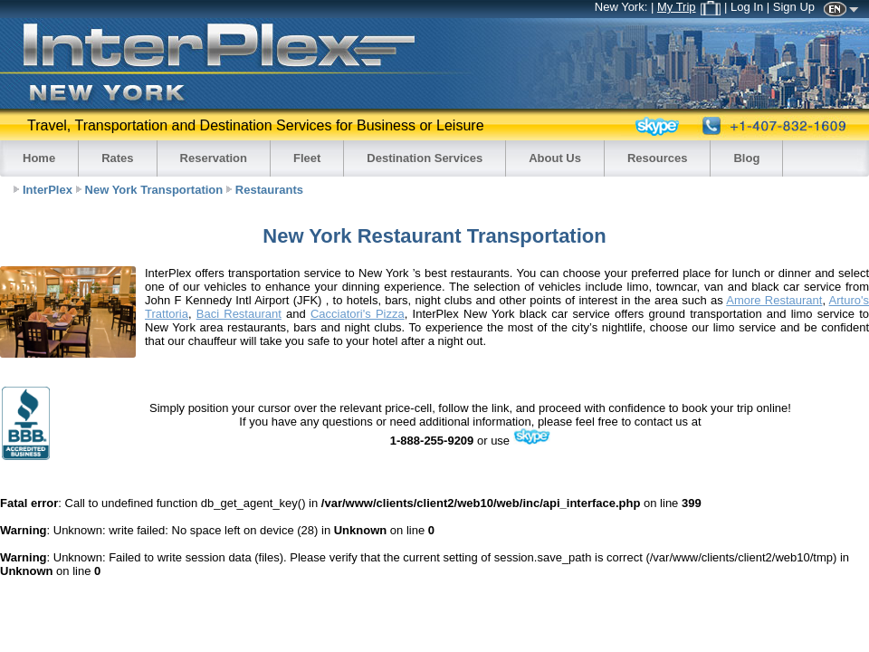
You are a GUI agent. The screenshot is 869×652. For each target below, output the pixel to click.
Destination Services (424, 158)
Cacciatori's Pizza (357, 314)
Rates (117, 158)
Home (39, 158)
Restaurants (269, 190)
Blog (746, 158)
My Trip (689, 7)
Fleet (306, 158)
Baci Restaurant (239, 314)
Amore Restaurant (774, 300)
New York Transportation (154, 190)
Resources (657, 158)
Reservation (213, 158)
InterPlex (47, 190)
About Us (555, 158)
